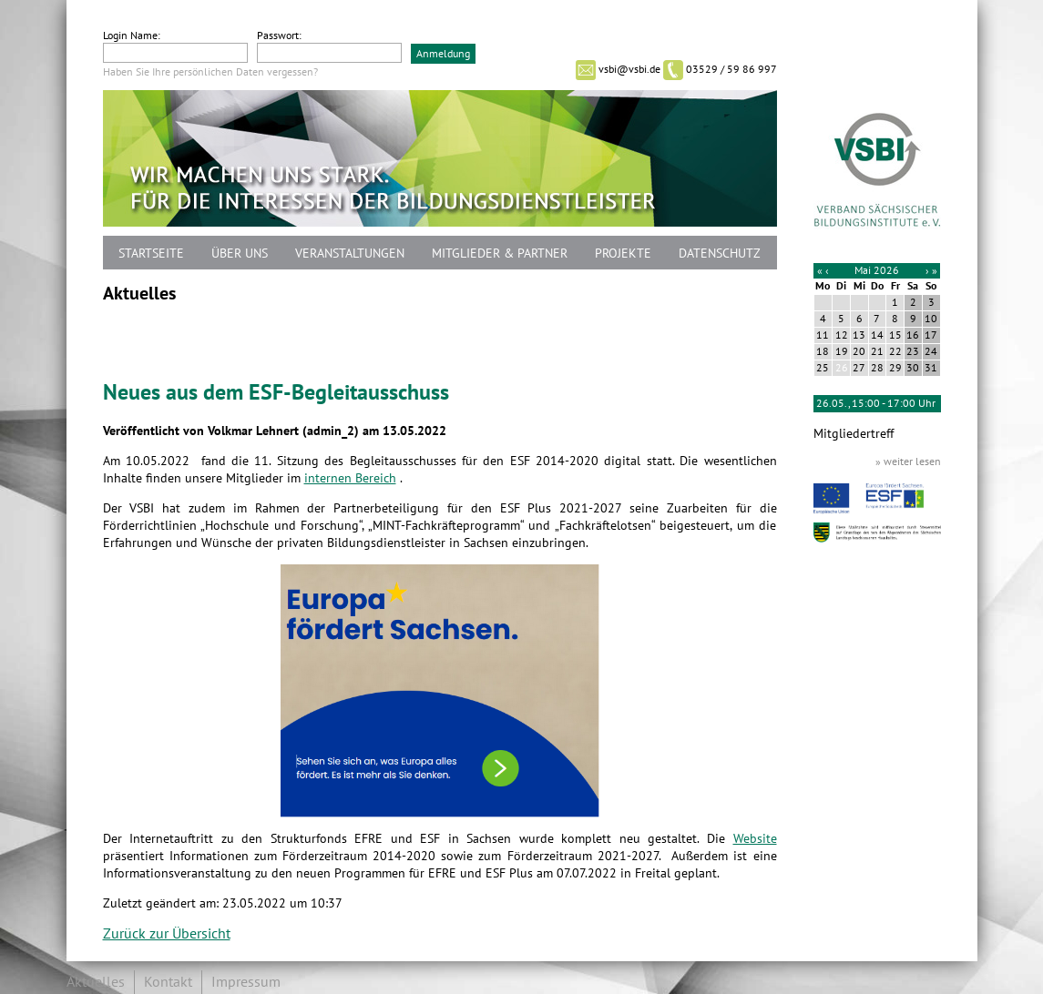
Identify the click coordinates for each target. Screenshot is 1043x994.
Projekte (623, 253)
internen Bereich (350, 478)
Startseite (151, 253)
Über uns (239, 253)
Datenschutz (720, 253)
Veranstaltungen (349, 253)
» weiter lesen (908, 461)
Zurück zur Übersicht (166, 934)
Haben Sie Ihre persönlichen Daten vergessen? (210, 72)
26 (841, 367)
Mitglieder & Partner (500, 253)
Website (755, 839)
